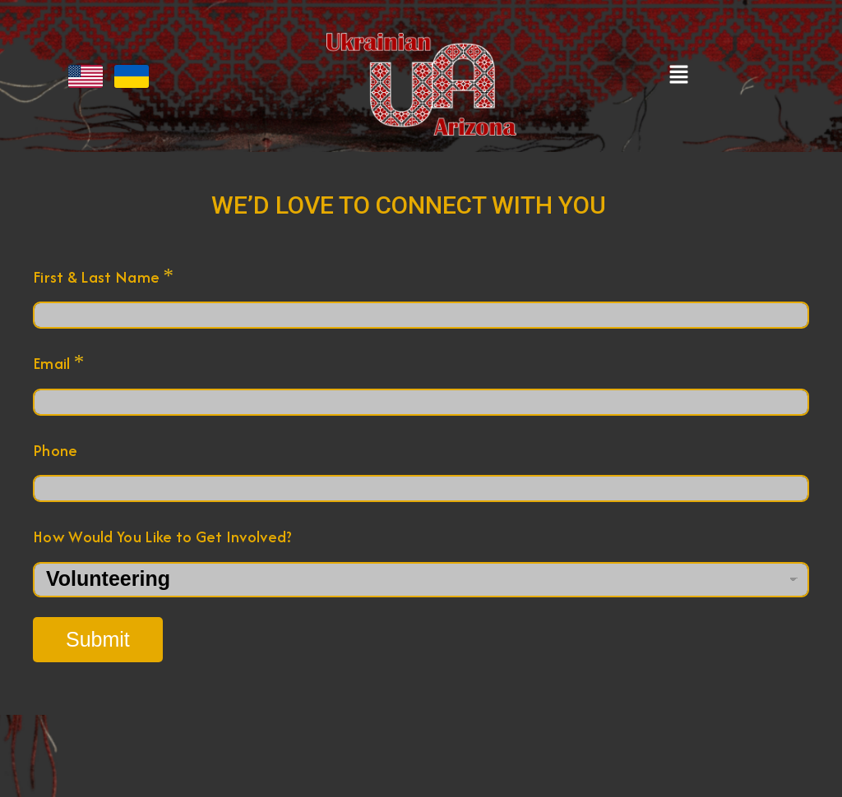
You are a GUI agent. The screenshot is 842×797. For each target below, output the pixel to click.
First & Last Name (103, 276)
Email (58, 363)
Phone (55, 450)
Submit (98, 639)
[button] (679, 76)
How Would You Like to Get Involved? (163, 536)
